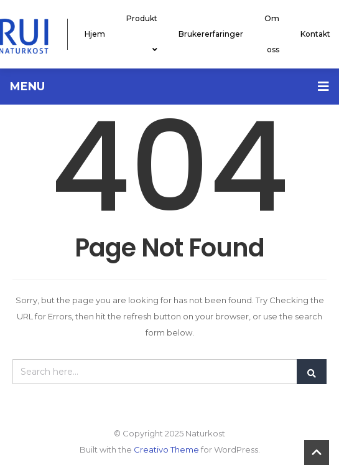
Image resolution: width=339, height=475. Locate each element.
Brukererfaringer (211, 34)
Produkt (141, 34)
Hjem (95, 34)
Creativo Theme (166, 449)
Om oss (271, 34)
